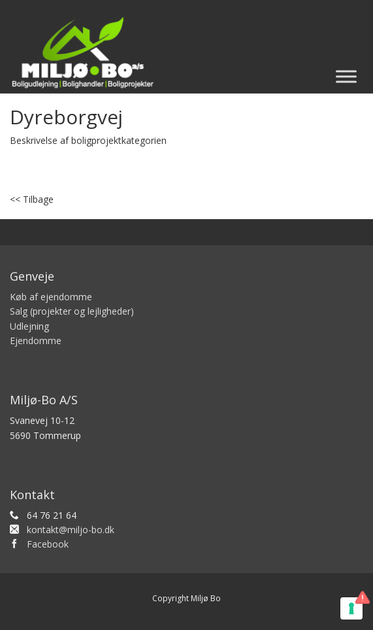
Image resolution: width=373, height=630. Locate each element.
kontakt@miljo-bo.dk (70, 529)
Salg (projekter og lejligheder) (72, 311)
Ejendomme (35, 340)
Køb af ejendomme (51, 296)
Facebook (48, 544)
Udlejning (29, 326)
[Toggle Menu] (346, 76)
